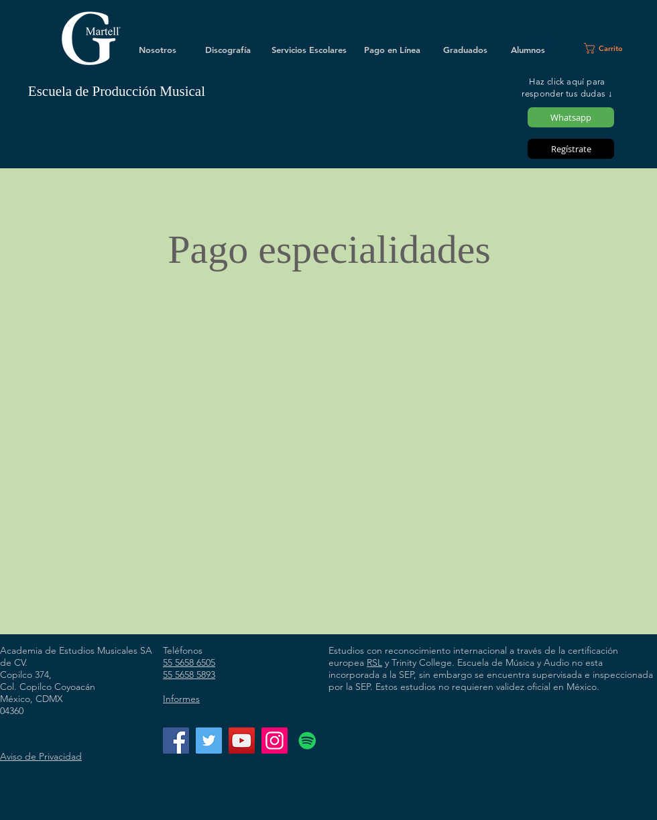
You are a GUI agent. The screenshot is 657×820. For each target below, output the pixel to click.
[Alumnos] (527, 49)
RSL (374, 662)
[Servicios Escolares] (309, 49)
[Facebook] (176, 740)
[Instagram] (274, 740)
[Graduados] (465, 49)
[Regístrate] (571, 149)
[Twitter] (209, 740)
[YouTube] (242, 740)
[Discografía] (228, 49)
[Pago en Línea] (392, 49)
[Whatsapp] (571, 117)
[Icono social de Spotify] (307, 740)
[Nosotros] (157, 49)
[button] (609, 48)
